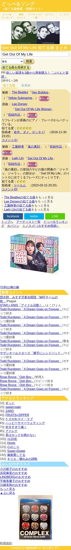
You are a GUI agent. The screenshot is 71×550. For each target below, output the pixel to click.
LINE (55, 216)
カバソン (49, 14)
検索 (29, 61)
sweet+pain (13, 407)
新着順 (25, 85)
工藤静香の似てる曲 (17, 205)
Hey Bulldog (40, 92)
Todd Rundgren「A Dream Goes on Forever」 (31, 309)
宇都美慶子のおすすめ (15, 481)
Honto (11, 443)
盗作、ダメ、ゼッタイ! (29, 132)
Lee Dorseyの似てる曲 (19, 201)
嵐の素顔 (34, 146)
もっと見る (7, 489)
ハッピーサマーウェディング (25, 423)
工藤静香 (18, 146)
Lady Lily (18, 158)
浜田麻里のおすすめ (13, 473)
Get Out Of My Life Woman (33, 109)
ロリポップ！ (51, 547)
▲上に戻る (7, 493)
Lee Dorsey (19, 104)
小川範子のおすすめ (13, 469)
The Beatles (20, 92)
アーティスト (35, 16)
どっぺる (7, 16)
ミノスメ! (64, 14)
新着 (21, 16)
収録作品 (14, 114)
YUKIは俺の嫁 (9, 287)
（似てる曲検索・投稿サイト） (23, 8)
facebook (13, 216)
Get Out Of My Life (40, 158)
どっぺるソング (18, 4)
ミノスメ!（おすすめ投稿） (40, 225)
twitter (34, 216)
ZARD (9, 411)
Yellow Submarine (20, 98)
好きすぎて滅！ (16, 427)
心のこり (13, 447)
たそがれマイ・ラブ (19, 419)
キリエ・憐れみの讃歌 (22, 459)
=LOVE (12, 439)
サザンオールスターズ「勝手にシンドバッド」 (32, 353)
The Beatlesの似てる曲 (19, 197)
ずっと (10, 403)
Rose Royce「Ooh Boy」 (17, 377)
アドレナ (11, 431)
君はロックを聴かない (20, 435)
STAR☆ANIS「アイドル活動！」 (22, 305)
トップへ (7, 221)
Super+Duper (16, 451)
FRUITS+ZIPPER (17, 415)
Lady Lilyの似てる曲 (17, 209)
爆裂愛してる (16, 455)
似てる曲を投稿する (16, 67)
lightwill (31, 547)
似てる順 (9, 85)
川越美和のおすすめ (13, 485)
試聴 (44, 98)
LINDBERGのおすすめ (15, 477)
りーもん (20, 185)
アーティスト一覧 (28, 221)
